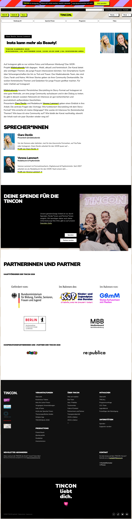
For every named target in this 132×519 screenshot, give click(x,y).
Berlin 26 (14, 15)
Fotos (114, 21)
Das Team (70, 400)
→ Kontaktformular (105, 463)
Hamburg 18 (17, 21)
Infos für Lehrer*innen (43, 403)
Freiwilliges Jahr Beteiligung (108, 411)
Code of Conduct (72, 408)
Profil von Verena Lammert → (30, 172)
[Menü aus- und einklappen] (126, 14)
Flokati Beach (40, 432)
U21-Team (102, 405)
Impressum (29, 514)
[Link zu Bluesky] (122, 514)
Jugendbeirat (103, 408)
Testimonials (71, 405)
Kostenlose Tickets (42, 400)
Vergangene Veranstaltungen (45, 405)
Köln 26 (4, 15)
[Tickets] (113, 14)
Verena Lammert (51, 103)
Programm (82, 21)
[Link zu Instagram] (113, 514)
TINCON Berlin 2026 (43, 420)
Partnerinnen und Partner (75, 411)
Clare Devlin (21, 103)
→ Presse (102, 465)
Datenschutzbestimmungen (33, 457)
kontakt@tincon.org (116, 458)
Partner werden (68, 240)
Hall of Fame (40, 408)
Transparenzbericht (73, 414)
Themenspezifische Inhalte (44, 414)
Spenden (71, 235)
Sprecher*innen (50, 21)
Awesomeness (40, 441)
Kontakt (125, 10)
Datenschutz (21, 514)
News (23, 15)
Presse (119, 10)
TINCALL (102, 400)
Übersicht (39, 397)
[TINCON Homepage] (66, 15)
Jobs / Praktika (72, 403)
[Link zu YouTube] (126, 514)
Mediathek (39, 438)
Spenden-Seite (46, 223)
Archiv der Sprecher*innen (44, 411)
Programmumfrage (105, 403)
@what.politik (40, 435)
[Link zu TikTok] (118, 514)
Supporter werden (105, 427)
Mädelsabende (18, 67)
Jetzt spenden (101, 3)
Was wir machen (72, 397)
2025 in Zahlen (72, 417)
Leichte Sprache (110, 10)
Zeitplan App (40, 417)
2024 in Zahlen (72, 420)
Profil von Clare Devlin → (28, 149)
